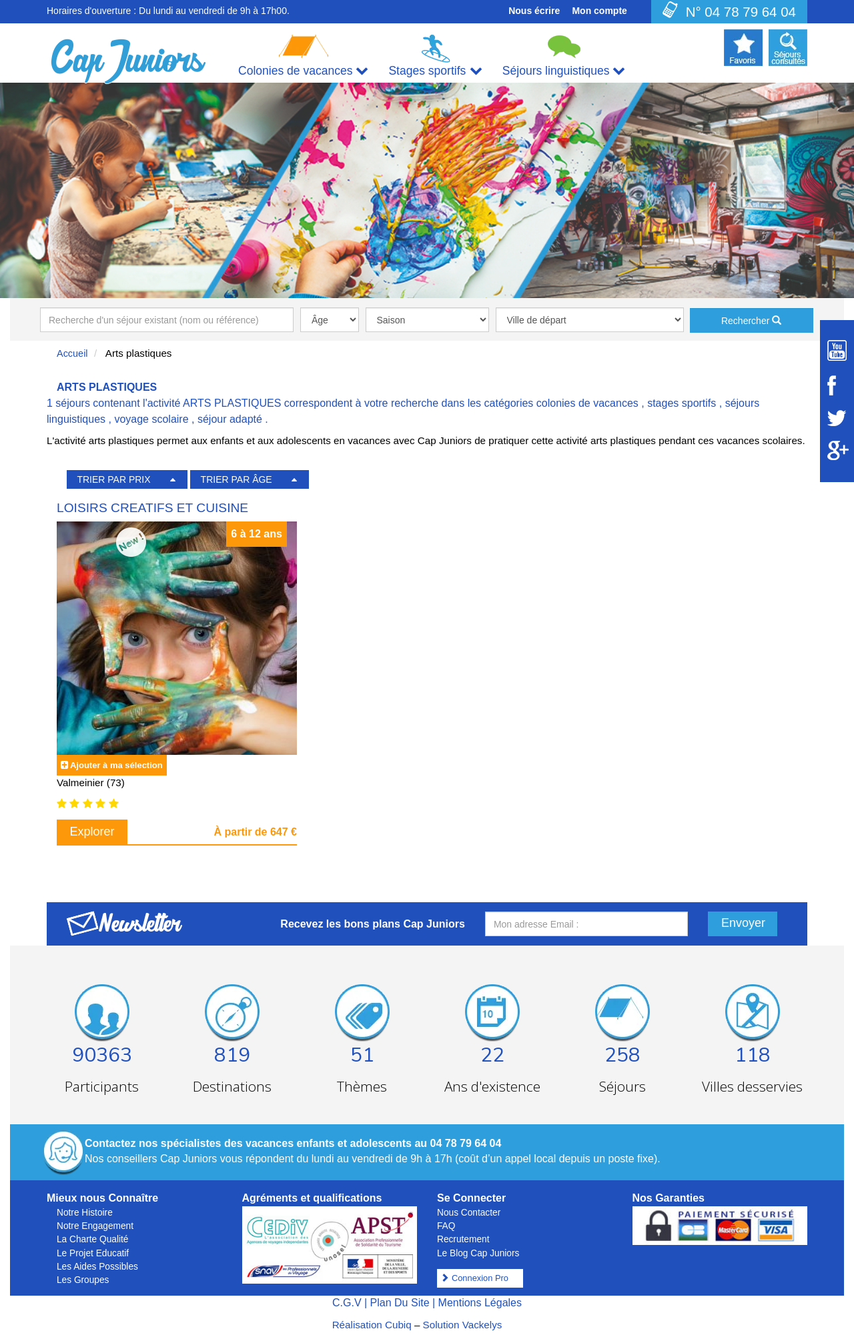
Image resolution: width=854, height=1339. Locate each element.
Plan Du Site (400, 1302)
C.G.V (347, 1302)
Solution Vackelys (462, 1324)
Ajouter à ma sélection (116, 765)
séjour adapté (229, 419)
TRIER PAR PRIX (113, 479)
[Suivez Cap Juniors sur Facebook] (837, 385)
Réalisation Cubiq (372, 1324)
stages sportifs (681, 403)
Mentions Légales (480, 1302)
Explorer (92, 831)
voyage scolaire (151, 419)
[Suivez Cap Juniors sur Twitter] (837, 418)
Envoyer (743, 923)
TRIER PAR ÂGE (236, 479)
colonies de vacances (587, 403)
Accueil (72, 353)
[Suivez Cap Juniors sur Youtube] (837, 350)
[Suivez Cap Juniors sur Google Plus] (837, 450)
